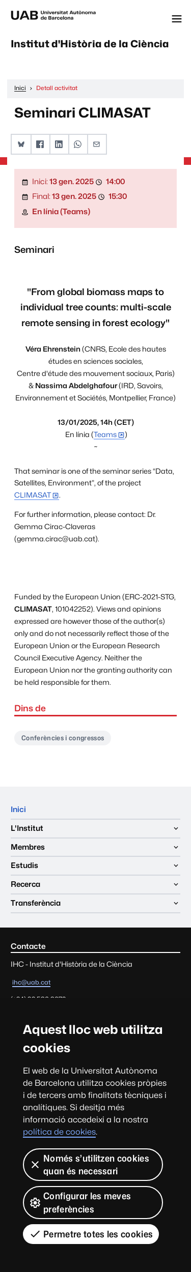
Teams (105, 434)
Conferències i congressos (62, 738)
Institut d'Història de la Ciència (90, 44)
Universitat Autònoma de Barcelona (53, 19)
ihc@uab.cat (31, 982)
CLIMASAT (32, 494)
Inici (18, 809)
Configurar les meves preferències (80, 1202)
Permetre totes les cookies (91, 1234)
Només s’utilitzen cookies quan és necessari (89, 1164)
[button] (21, 144)
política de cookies (59, 1132)
